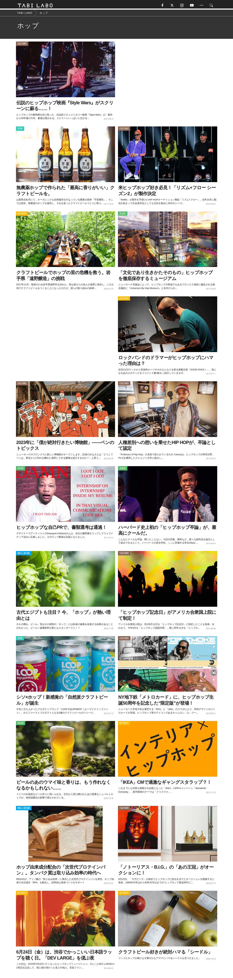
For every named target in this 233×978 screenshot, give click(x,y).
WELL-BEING (24, 554)
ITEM (20, 130)
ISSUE (123, 215)
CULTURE (22, 45)
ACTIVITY (22, 215)
